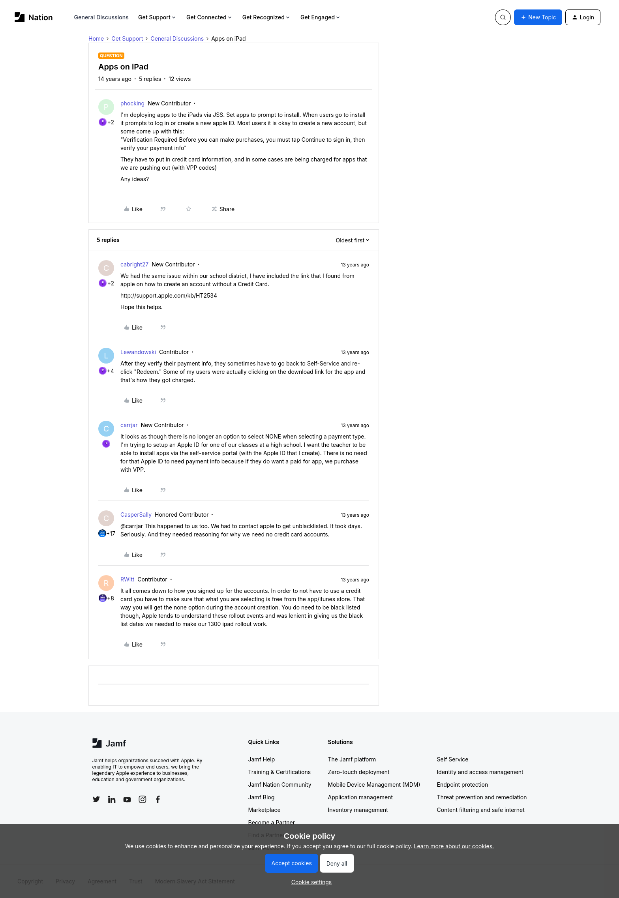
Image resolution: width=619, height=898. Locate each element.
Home (96, 38)
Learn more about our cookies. (454, 846)
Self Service (453, 759)
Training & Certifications (279, 772)
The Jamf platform (352, 759)
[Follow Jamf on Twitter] (96, 799)
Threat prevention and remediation (482, 797)
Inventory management (358, 809)
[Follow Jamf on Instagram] (142, 799)
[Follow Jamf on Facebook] (158, 799)
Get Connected (209, 17)
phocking (132, 103)
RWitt (127, 579)
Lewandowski (138, 352)
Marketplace (264, 809)
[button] (538, 17)
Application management (360, 797)
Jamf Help (261, 759)
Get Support (157, 17)
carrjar (129, 425)
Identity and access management (480, 772)
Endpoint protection (462, 784)
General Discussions (101, 17)
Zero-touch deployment (359, 772)
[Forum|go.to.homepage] (34, 17)
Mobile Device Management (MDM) (374, 784)
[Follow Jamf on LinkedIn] (112, 799)
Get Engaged (320, 17)
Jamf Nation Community (279, 784)
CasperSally (136, 514)
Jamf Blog (261, 797)
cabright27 (134, 264)
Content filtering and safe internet (481, 809)
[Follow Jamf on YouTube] (127, 799)
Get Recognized (266, 17)
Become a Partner (271, 822)
